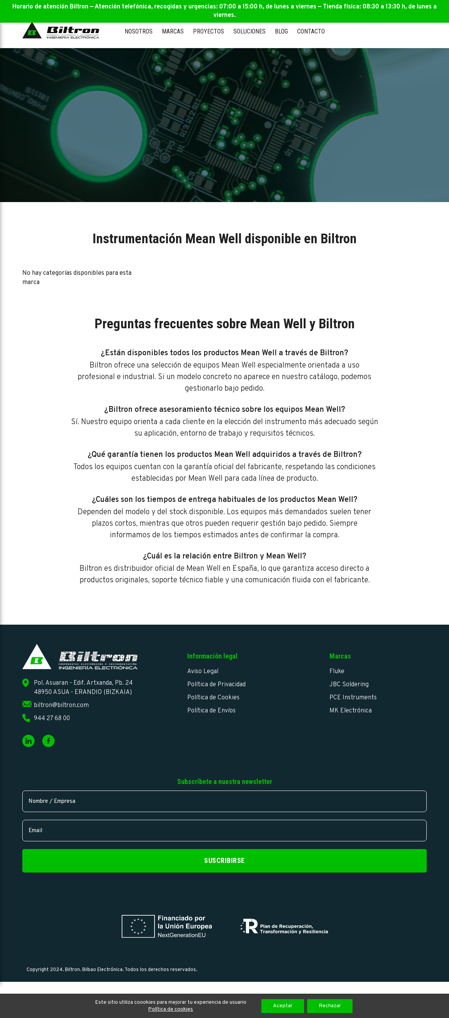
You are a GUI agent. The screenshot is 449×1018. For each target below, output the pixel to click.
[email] (224, 830)
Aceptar (283, 1006)
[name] (224, 801)
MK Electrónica (350, 711)
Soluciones (249, 31)
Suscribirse (224, 860)
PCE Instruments (353, 698)
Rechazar (330, 1006)
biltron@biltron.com (61, 705)
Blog (281, 31)
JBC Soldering (349, 685)
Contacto (311, 31)
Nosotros (139, 31)
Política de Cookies (213, 698)
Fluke (336, 671)
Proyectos (208, 31)
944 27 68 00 (52, 718)
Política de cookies (170, 1009)
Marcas (173, 31)
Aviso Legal (202, 671)
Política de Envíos (211, 711)
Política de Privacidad (216, 685)
